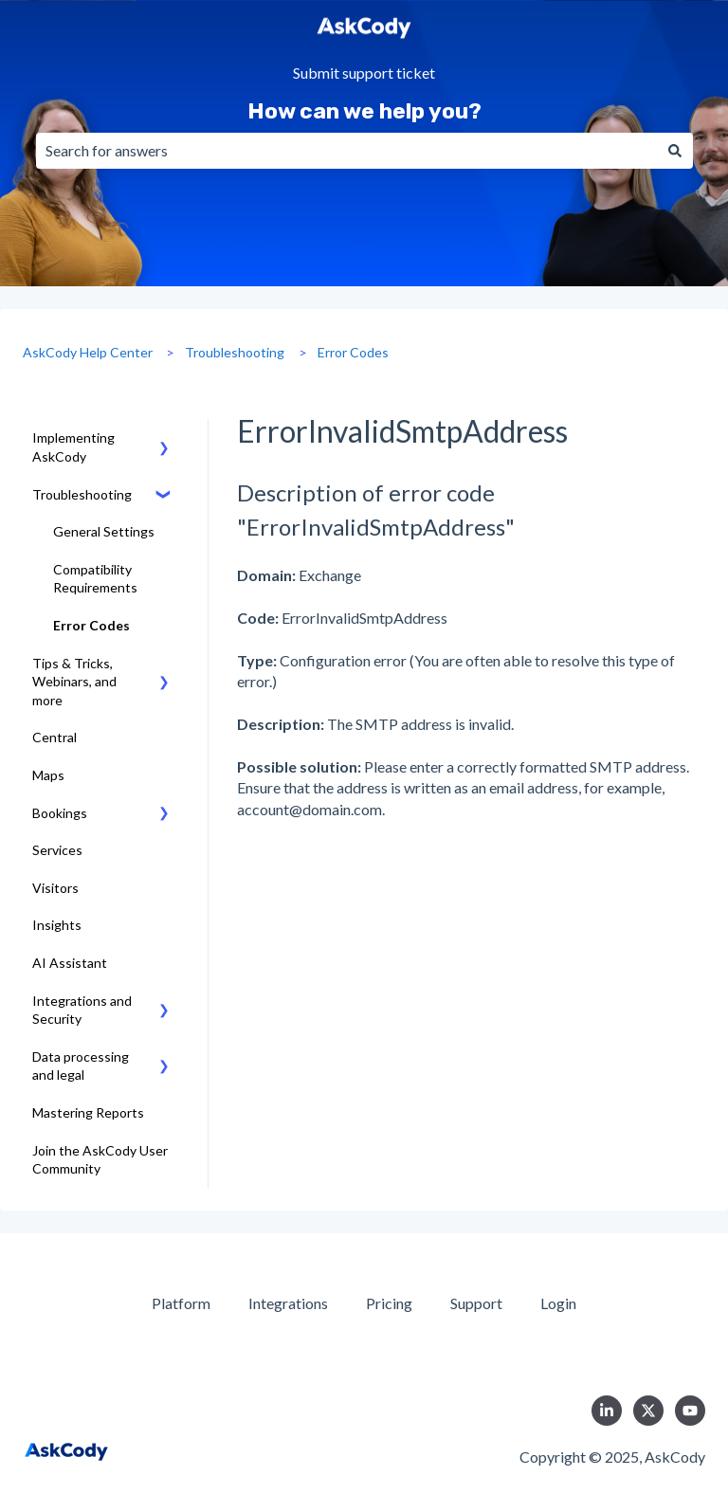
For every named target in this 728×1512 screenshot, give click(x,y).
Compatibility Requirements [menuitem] (95, 578)
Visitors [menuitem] (55, 888)
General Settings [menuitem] (104, 531)
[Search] (675, 151)
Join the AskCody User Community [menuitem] (100, 1159)
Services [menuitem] (57, 850)
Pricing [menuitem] (389, 1303)
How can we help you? (364, 111)
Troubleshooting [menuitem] (82, 494)
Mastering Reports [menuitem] (88, 1112)
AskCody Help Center (88, 352)
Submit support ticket (364, 73)
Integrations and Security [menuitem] (82, 1010)
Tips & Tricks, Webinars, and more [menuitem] (74, 681)
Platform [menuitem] (181, 1303)
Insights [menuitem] (57, 925)
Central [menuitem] (54, 737)
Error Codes (353, 352)
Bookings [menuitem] (59, 813)
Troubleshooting (234, 352)
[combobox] (346, 151)
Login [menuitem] (558, 1303)
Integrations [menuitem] (288, 1303)
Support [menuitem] (476, 1303)
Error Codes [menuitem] (91, 625)
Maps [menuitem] (48, 775)
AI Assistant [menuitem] (69, 963)
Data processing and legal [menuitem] (80, 1066)
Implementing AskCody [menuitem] (73, 447)
